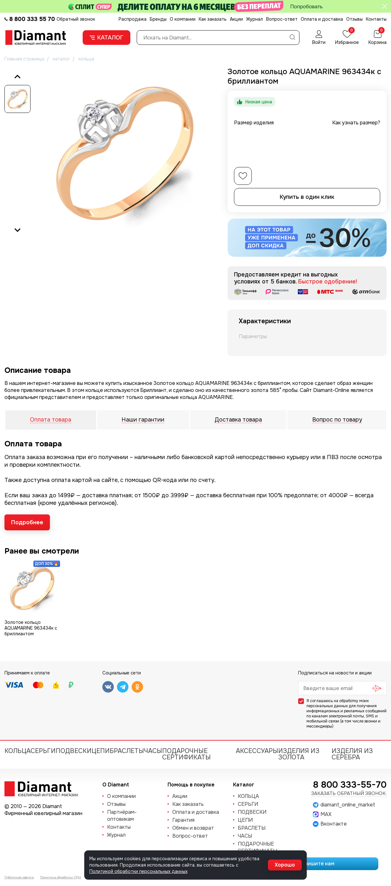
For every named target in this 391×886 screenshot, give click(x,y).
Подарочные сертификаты (186, 754)
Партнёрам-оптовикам (122, 815)
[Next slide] (17, 229)
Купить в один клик (307, 196)
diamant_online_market (344, 805)
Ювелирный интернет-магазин (44, 795)
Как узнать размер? (356, 122)
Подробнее (27, 522)
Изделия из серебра (352, 754)
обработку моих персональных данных (337, 703)
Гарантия (183, 820)
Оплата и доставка (322, 19)
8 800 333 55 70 (32, 19)
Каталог (106, 37)
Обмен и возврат (193, 828)
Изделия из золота (298, 754)
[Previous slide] (17, 77)
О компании (183, 19)
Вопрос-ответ (282, 19)
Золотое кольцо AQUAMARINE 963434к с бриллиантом (30, 628)
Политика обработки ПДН (60, 877)
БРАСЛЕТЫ (127, 751)
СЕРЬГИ (43, 751)
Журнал (254, 19)
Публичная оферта (19, 877)
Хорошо (285, 865)
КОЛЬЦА (17, 751)
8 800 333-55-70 (350, 785)
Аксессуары (257, 751)
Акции (236, 19)
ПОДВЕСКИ (74, 751)
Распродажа (133, 19)
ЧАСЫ (153, 751)
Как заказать (213, 19)
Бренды (158, 19)
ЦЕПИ (101, 751)
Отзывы (354, 19)
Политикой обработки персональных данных (138, 871)
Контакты (376, 19)
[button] (17, 99)
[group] (125, 153)
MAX (322, 814)
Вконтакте (330, 824)
